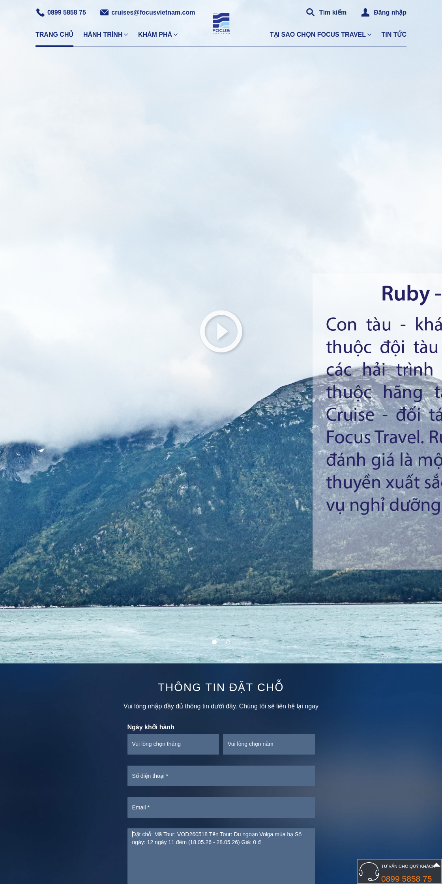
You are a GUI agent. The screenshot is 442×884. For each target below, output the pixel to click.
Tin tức (393, 34)
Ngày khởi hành (150, 727)
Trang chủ (54, 34)
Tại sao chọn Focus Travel (318, 34)
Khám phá (155, 34)
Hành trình (103, 34)
